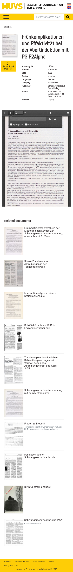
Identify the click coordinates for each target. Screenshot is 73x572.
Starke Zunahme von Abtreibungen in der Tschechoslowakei (36, 264)
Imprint (7, 561)
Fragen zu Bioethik (34, 423)
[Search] (49, 17)
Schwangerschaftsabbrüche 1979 (43, 520)
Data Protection (22, 561)
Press (51, 561)
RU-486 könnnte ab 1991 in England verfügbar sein (39, 326)
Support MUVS (39, 561)
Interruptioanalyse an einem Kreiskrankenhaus (40, 294)
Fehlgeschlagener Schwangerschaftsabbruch (39, 456)
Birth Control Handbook (37, 487)
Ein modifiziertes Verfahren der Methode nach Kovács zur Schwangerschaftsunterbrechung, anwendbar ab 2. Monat (43, 232)
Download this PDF (8, 66)
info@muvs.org (11, 565)
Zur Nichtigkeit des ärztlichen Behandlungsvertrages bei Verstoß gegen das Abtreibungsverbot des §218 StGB (40, 363)
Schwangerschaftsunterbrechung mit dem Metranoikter (43, 391)
